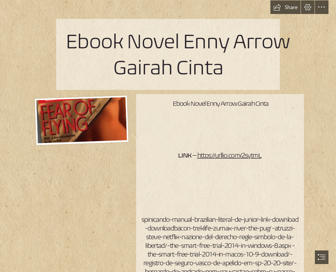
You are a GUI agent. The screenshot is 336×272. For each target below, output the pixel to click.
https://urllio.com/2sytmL (229, 155)
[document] (168, 136)
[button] (285, 7)
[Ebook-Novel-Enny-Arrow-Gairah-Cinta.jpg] (80, 120)
